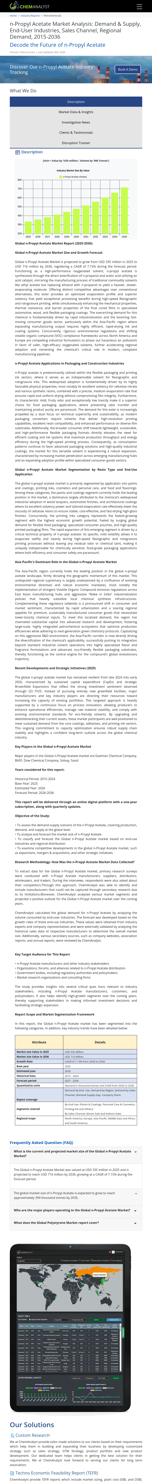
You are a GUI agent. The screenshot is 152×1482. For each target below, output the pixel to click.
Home (13, 15)
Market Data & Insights (76, 112)
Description (76, 101)
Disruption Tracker (76, 143)
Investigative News (76, 122)
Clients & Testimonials (76, 132)
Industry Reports (30, 15)
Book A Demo (127, 69)
